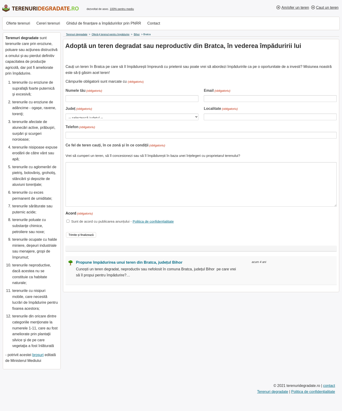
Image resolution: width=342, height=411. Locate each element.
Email (217, 91)
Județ (79, 109)
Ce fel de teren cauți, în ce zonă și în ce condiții (115, 145)
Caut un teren (327, 7)
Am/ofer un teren (295, 7)
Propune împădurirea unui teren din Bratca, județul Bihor (129, 262)
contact (329, 386)
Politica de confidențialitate (153, 221)
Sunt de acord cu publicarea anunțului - (122, 221)
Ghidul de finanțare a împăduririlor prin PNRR (103, 23)
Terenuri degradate (272, 392)
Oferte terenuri (18, 23)
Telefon (80, 127)
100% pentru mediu (122, 9)
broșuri (38, 355)
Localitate (221, 109)
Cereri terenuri (48, 23)
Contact (153, 23)
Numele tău (84, 91)
